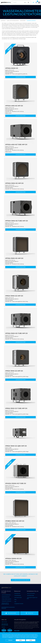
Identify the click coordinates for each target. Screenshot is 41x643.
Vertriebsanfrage (30, 595)
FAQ (15, 601)
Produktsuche (17, 593)
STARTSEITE (3, 20)
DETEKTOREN (22, 20)
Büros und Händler (31, 593)
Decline (20, 640)
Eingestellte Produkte (18, 603)
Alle (25, 2)
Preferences (10, 640)
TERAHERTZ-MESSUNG (6, 601)
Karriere (3, 627)
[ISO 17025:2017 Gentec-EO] (9, 631)
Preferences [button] (35, 637)
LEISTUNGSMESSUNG (6, 594)
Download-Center (18, 597)
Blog (15, 599)
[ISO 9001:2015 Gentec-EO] (3, 631)
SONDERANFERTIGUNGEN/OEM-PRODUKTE (8, 608)
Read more (16, 630)
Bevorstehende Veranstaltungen (4, 624)
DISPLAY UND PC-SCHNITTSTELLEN (5, 604)
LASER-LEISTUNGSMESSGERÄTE (13, 20)
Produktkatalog (17, 595)
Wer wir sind (4, 621)
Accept (30, 640)
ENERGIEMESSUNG (6, 596)
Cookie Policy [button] (10, 637)
